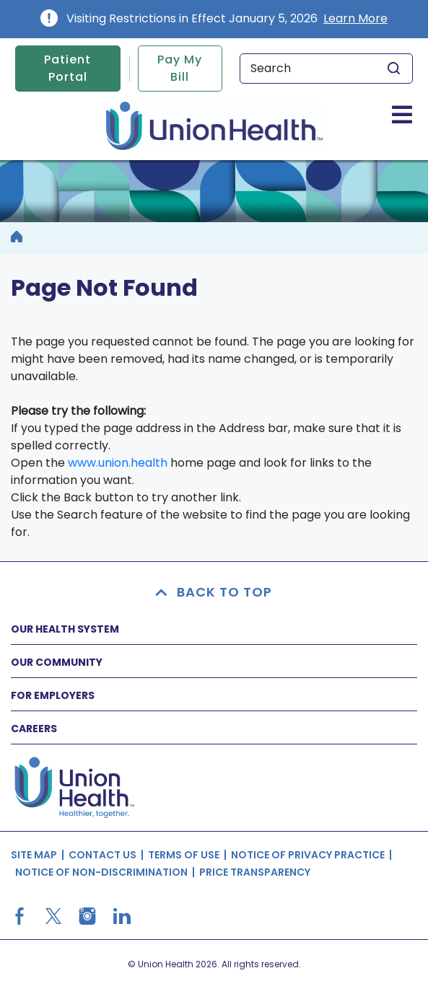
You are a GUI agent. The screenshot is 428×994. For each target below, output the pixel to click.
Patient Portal (67, 68)
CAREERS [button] (34, 728)
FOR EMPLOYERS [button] (53, 695)
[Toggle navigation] (402, 114)
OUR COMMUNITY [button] (56, 662)
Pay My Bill (179, 68)
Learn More (355, 18)
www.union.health (117, 462)
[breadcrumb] (16, 237)
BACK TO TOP (214, 592)
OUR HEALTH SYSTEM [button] (65, 629)
